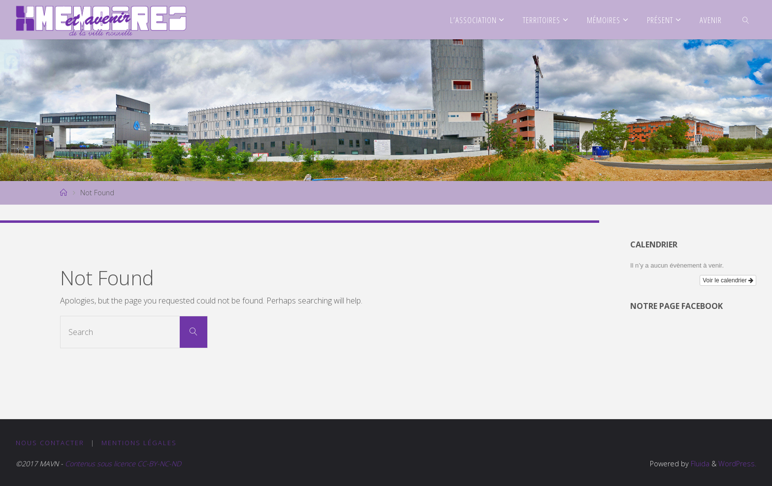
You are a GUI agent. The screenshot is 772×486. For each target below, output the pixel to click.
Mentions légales (139, 442)
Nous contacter (50, 442)
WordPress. (737, 463)
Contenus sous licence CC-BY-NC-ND (122, 463)
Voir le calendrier (728, 280)
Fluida (699, 463)
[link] (745, 19)
